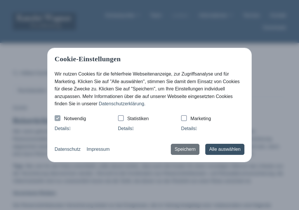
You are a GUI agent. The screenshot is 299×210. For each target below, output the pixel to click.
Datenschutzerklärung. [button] (122, 103)
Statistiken (133, 119)
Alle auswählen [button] (225, 149)
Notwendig (70, 119)
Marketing (196, 119)
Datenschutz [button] (68, 149)
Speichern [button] (185, 149)
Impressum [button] (97, 149)
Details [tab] (63, 128)
